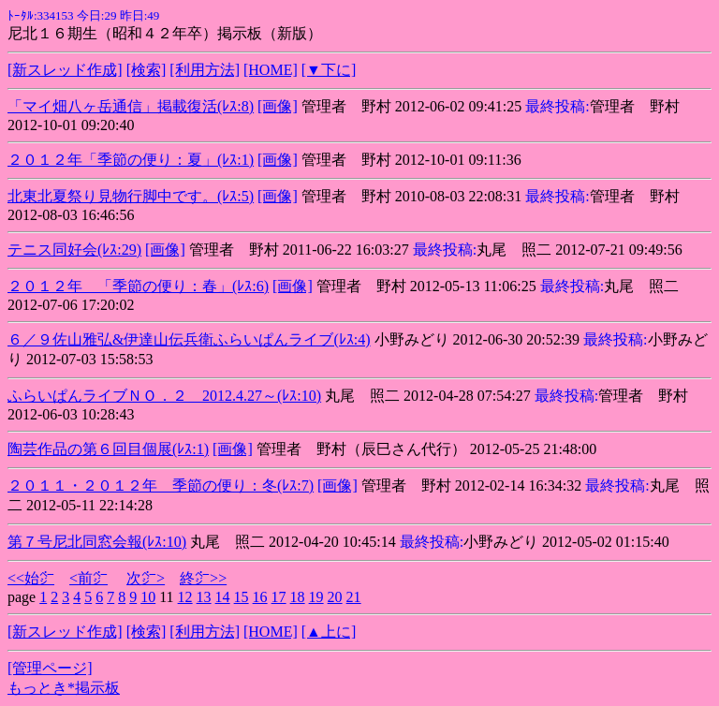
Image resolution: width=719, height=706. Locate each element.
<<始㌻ (30, 578)
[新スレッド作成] (65, 70)
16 (260, 597)
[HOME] (270, 70)
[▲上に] (329, 632)
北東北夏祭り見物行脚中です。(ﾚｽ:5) (130, 196)
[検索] (146, 70)
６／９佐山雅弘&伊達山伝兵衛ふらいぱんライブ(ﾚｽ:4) (189, 339)
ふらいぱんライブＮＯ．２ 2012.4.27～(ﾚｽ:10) (164, 396)
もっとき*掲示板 (63, 688)
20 (335, 597)
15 (241, 597)
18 (297, 597)
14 (222, 597)
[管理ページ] (50, 668)
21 (353, 597)
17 (278, 597)
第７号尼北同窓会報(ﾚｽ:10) (96, 542)
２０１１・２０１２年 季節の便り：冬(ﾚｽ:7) (160, 485)
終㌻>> (203, 578)
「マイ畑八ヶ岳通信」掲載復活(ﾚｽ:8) (130, 106)
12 (185, 597)
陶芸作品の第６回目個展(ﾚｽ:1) (108, 449)
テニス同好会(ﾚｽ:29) (74, 249)
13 (204, 597)
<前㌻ (88, 578)
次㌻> (145, 578)
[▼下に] (329, 70)
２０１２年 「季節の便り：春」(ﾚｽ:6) (138, 286)
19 (316, 597)
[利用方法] (204, 70)
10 (147, 597)
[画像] (277, 106)
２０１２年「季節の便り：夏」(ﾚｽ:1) (130, 160)
